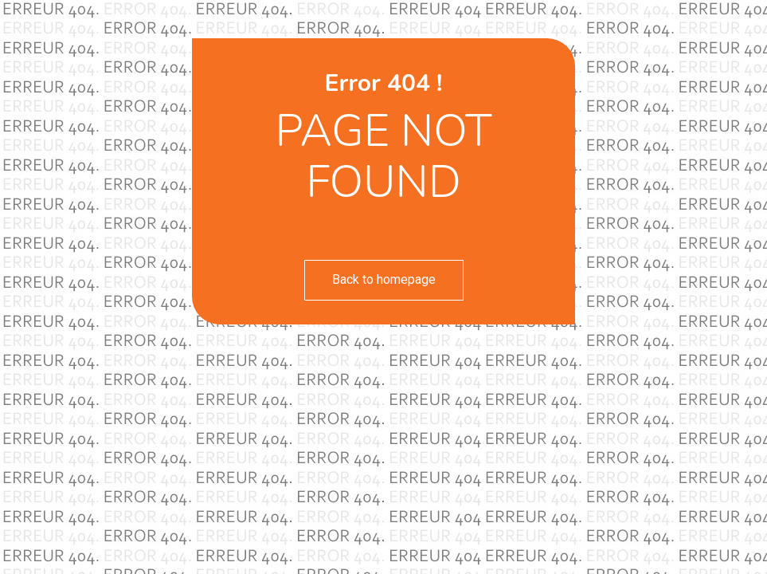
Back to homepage (384, 279)
